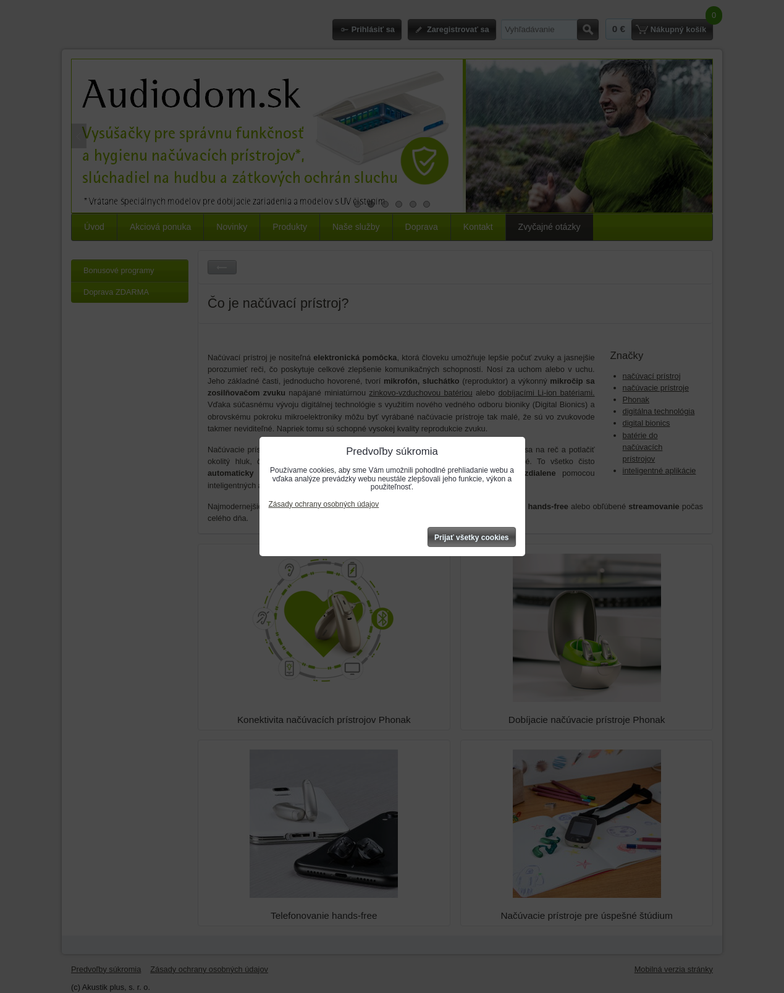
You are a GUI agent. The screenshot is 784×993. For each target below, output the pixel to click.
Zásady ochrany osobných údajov (324, 504)
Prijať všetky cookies (471, 537)
